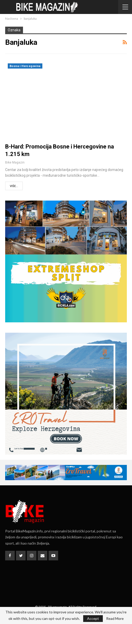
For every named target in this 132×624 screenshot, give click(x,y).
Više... (14, 186)
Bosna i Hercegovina (25, 66)
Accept (93, 618)
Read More (115, 618)
